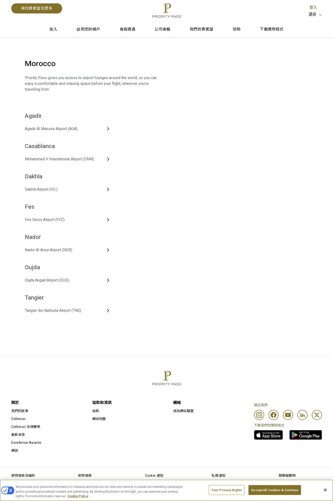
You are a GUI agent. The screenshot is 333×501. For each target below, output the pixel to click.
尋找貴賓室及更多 (37, 8)
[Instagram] (259, 415)
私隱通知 (218, 475)
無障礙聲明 (287, 475)
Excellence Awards (26, 443)
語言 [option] (313, 14)
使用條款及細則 (23, 475)
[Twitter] (317, 415)
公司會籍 (162, 29)
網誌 (14, 450)
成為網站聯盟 (183, 411)
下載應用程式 (271, 29)
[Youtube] (288, 415)
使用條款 (85, 475)
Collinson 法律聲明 (25, 427)
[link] (268, 435)
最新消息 (18, 435)
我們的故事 (20, 411)
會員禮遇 (128, 29)
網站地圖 (99, 419)
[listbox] (315, 14)
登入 (313, 7)
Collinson (18, 419)
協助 (237, 29)
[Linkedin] (302, 415)
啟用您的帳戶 (88, 29)
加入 (53, 29)
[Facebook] (273, 415)
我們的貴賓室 (201, 29)
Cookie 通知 (154, 475)
